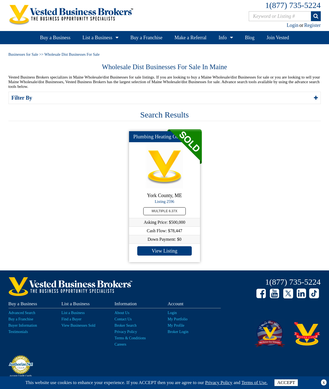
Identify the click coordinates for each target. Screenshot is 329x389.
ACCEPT (286, 382)
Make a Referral (190, 37)
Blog (249, 37)
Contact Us (123, 319)
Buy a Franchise (146, 37)
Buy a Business (55, 37)
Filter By (23, 98)
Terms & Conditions (130, 338)
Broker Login (178, 332)
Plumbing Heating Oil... (158, 136)
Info (223, 37)
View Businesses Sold (78, 325)
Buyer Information (22, 325)
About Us (122, 313)
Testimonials (18, 332)
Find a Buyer (71, 319)
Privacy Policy (126, 332)
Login (293, 25)
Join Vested (278, 37)
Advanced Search (21, 313)
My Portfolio (178, 319)
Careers (120, 344)
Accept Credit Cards (21, 375)
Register (312, 25)
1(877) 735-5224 (293, 5)
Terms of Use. (254, 382)
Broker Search (125, 325)
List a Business (97, 37)
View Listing (164, 251)
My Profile (176, 325)
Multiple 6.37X (165, 211)
